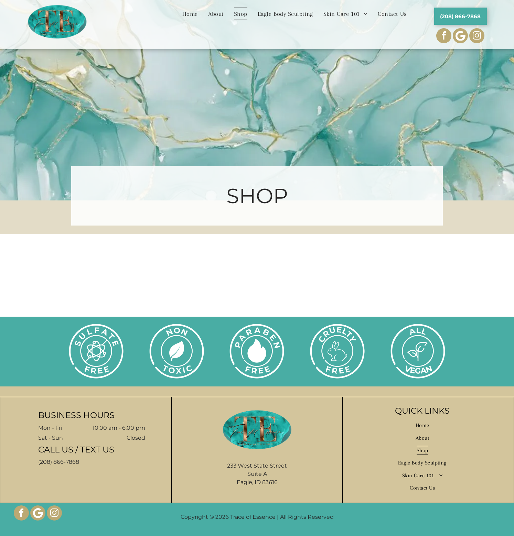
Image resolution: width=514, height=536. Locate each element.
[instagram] (476, 36)
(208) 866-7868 (58, 462)
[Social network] (460, 36)
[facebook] (443, 36)
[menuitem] (190, 14)
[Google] (37, 513)
